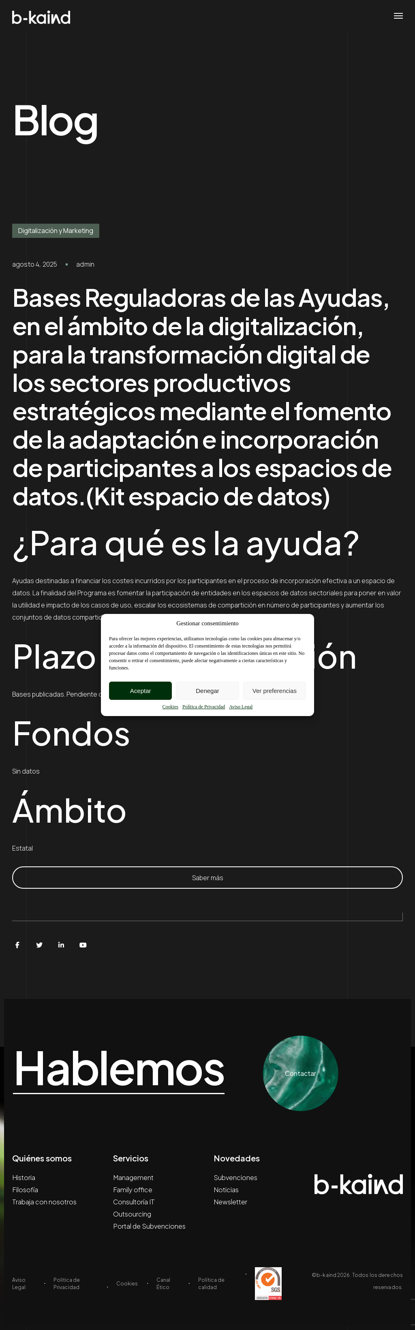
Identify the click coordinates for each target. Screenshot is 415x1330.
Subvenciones (235, 1177)
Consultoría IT (134, 1201)
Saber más (207, 877)
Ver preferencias (274, 690)
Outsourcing (132, 1214)
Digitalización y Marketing (55, 230)
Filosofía (25, 1189)
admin (85, 264)
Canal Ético (163, 1283)
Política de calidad (211, 1283)
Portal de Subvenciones (149, 1226)
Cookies (170, 707)
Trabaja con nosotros (44, 1201)
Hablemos (126, 1067)
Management (133, 1177)
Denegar (207, 690)
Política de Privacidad (203, 707)
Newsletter (230, 1201)
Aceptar (140, 690)
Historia (23, 1177)
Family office (132, 1189)
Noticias (226, 1189)
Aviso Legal (240, 707)
